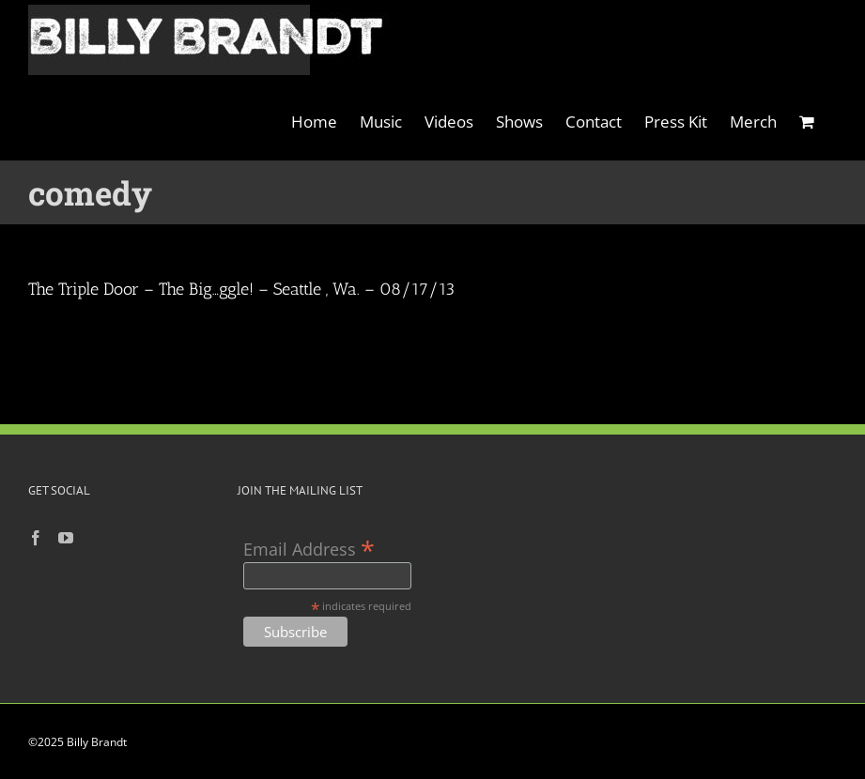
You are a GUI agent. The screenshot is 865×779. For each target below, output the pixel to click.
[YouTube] (65, 537)
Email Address (309, 547)
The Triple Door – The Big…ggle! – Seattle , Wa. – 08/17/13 (241, 289)
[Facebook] (35, 537)
